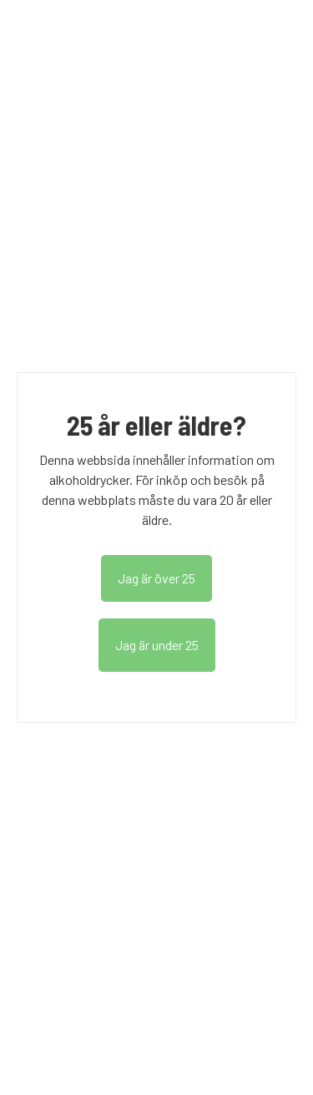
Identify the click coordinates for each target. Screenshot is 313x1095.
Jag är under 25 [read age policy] (157, 645)
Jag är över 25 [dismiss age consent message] (156, 578)
